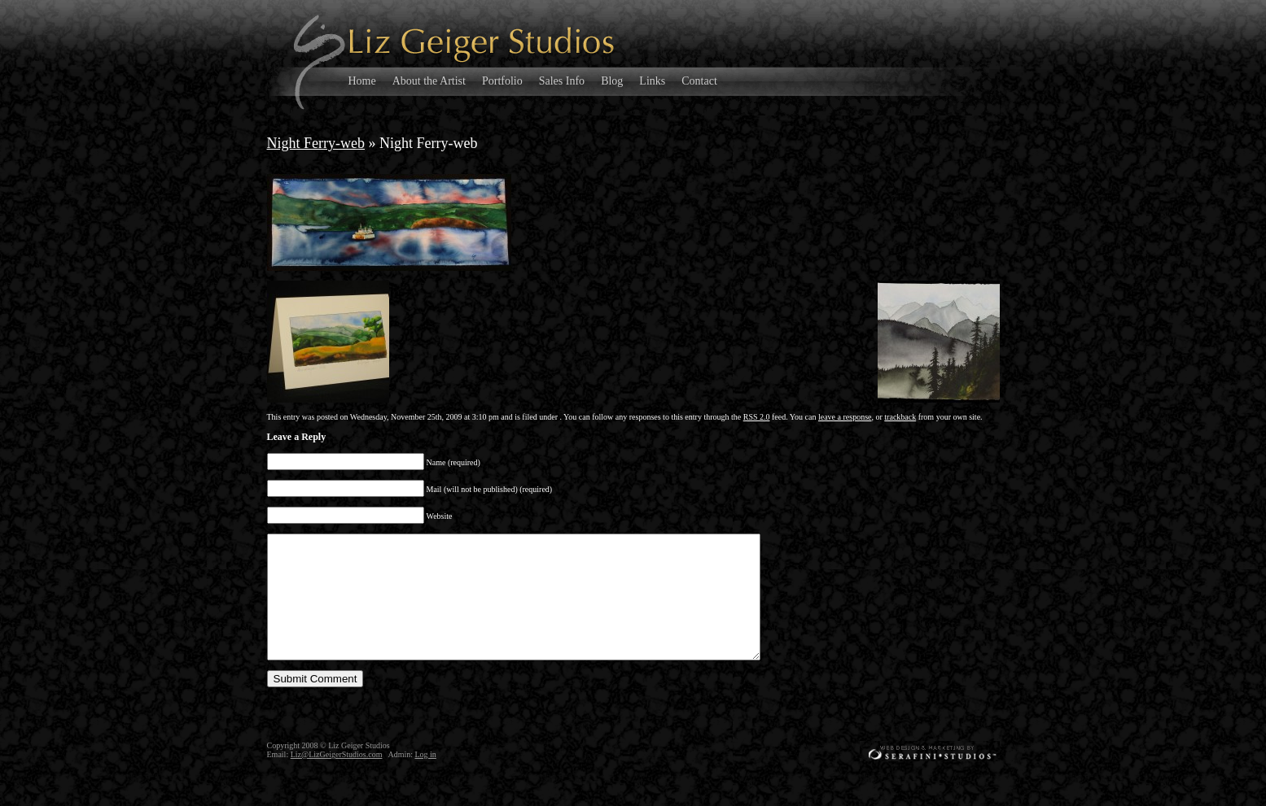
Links (652, 81)
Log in (425, 778)
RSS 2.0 (756, 416)
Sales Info (562, 81)
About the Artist (429, 81)
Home (362, 81)
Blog (612, 81)
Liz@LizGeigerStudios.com (337, 778)
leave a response (845, 416)
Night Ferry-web (316, 143)
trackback (900, 416)
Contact (699, 81)
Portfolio (502, 81)
